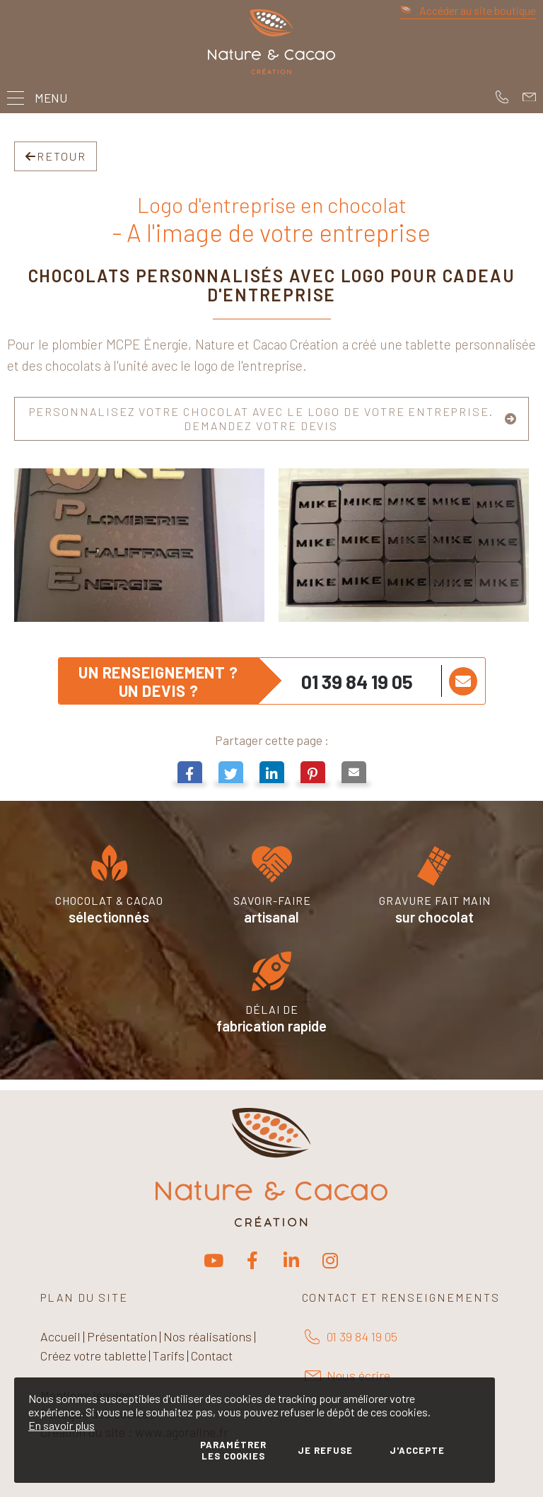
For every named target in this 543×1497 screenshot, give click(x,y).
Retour (55, 156)
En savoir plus (61, 1425)
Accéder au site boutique (468, 10)
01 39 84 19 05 (357, 681)
